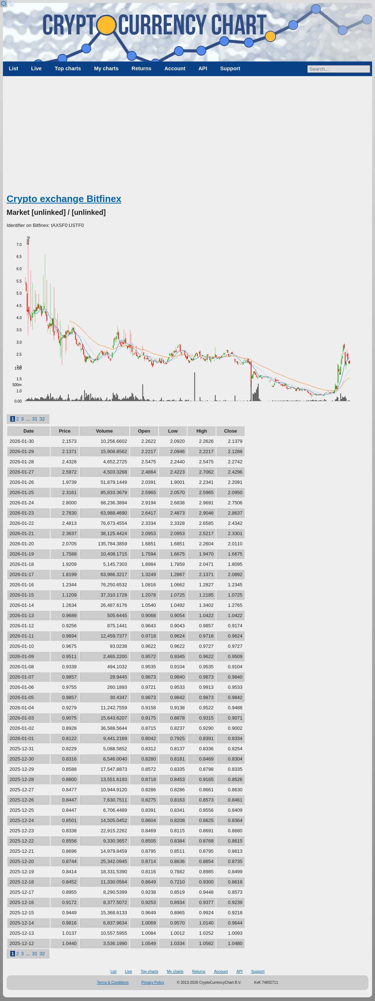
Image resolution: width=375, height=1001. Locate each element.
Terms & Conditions (113, 983)
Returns (141, 68)
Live (36, 68)
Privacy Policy (152, 983)
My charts (106, 68)
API (202, 68)
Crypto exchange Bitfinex (64, 198)
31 (34, 419)
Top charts (68, 68)
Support (230, 68)
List (13, 68)
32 (42, 419)
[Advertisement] (187, 137)
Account (174, 68)
